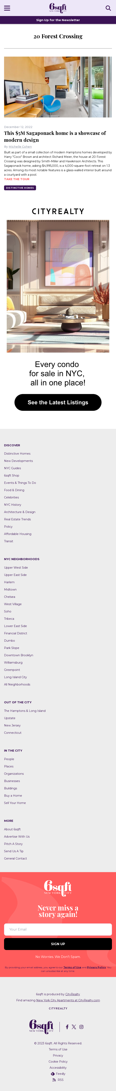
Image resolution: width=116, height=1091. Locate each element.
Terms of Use (72, 967)
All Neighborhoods (17, 684)
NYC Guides (12, 468)
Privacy (58, 1055)
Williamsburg (13, 662)
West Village (13, 604)
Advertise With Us (17, 836)
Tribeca (9, 619)
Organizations (14, 774)
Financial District (15, 633)
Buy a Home (13, 795)
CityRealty (72, 994)
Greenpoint (12, 670)
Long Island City (15, 677)
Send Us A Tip (13, 851)
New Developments (18, 461)
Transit (8, 541)
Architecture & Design (19, 512)
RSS (58, 1080)
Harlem (9, 582)
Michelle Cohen (20, 146)
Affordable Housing (17, 534)
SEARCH (109, 8)
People (9, 759)
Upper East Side (15, 575)
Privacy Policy (96, 967)
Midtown (10, 589)
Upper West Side (16, 567)
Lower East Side (15, 626)
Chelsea (9, 597)
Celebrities (11, 497)
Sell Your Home (15, 803)
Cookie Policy (58, 1061)
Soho (7, 611)
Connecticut (12, 733)
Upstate (9, 718)
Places (8, 766)
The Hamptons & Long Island (25, 711)
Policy (8, 526)
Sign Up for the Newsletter (58, 20)
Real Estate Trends (17, 519)
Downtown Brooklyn (18, 655)
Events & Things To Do (20, 483)
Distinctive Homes (20, 187)
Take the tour (16, 179)
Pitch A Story (13, 844)
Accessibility (58, 1067)
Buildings (10, 788)
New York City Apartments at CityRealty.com (68, 1000)
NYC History (12, 505)
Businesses (12, 781)
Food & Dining (14, 490)
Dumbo (9, 640)
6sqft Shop (11, 475)
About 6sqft (12, 829)
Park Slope (11, 648)
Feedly (58, 1074)
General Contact (15, 858)
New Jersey (12, 725)
